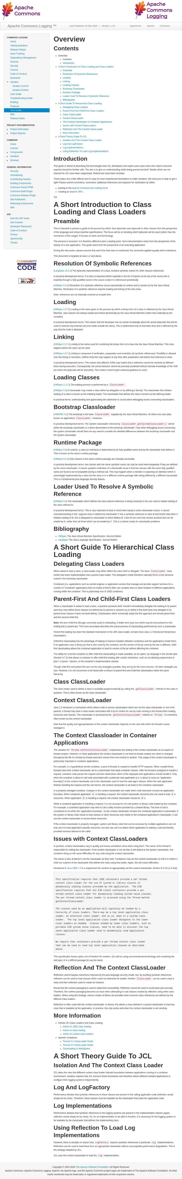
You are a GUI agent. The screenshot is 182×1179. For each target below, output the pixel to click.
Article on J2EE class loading (77, 1026)
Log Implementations (73, 147)
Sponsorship (16, 238)
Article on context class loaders (78, 1034)
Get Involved (16, 222)
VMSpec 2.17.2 (61, 309)
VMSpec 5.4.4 (61, 459)
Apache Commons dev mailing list (88, 188)
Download (15, 78)
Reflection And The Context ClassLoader (83, 129)
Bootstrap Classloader (73, 88)
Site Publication (18, 199)
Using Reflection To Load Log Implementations (85, 151)
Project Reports (18, 133)
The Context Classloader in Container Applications (87, 122)
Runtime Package (71, 92)
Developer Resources (20, 226)
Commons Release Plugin (23, 195)
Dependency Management (23, 57)
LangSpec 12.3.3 (62, 270)
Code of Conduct (18, 74)
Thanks (13, 242)
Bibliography (69, 100)
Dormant (14, 160)
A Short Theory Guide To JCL (72, 136)
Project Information (19, 129)
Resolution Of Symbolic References (80, 74)
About (13, 41)
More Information (71, 133)
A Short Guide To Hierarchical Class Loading (80, 103)
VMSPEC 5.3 (60, 414)
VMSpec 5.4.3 (61, 285)
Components (16, 152)
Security (14, 66)
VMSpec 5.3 (60, 390)
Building (14, 102)
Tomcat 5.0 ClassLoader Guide (78, 1045)
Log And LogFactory (72, 144)
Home (13, 144)
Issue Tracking (17, 53)
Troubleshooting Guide (21, 98)
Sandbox (14, 156)
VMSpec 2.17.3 (61, 344)
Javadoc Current (20, 86)
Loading (67, 77)
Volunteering (16, 175)
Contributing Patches (20, 179)
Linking (66, 81)
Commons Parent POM (21, 187)
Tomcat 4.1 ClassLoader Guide (78, 1041)
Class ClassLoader (72, 114)
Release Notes (17, 118)
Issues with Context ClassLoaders (79, 125)
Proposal (14, 106)
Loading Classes (71, 85)
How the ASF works (20, 218)
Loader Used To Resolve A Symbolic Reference (86, 96)
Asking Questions (18, 45)
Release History (18, 49)
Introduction (68, 63)
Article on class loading (74, 1030)
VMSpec (62, 536)
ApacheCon (135, 26)
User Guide (15, 94)
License (14, 70)
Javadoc (14, 82)
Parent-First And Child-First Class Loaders (83, 111)
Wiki (12, 114)
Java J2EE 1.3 (74, 868)
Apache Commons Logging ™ (32, 26)
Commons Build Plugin (21, 191)
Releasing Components (21, 203)
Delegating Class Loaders (75, 107)
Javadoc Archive (20, 90)
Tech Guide (15, 110)
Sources (14, 61)
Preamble (67, 70)
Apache (150, 26)
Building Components (20, 183)
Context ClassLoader (73, 118)
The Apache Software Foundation (92, 1167)
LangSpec (63, 540)
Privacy (13, 234)
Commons (165, 26)
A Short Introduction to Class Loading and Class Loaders (86, 66)
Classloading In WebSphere (76, 1048)
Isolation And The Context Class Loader (82, 140)
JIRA (80, 191)
